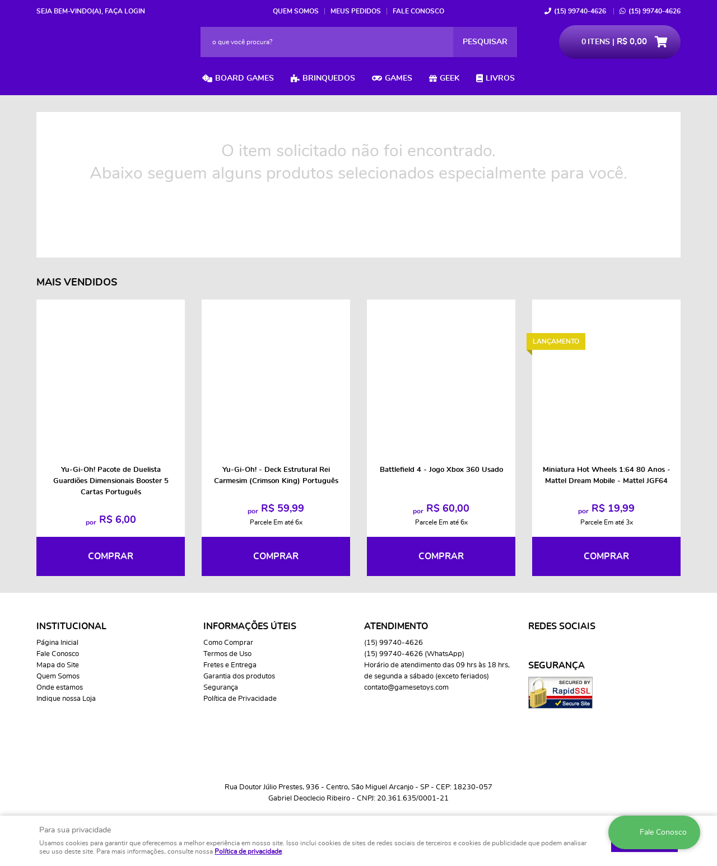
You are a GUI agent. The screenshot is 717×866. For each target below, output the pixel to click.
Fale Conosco (418, 11)
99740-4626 (580, 11)
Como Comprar (228, 643)
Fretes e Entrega (230, 665)
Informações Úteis (249, 626)
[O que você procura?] (485, 42)
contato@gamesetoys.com (406, 687)
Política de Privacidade (240, 699)
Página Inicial (57, 643)
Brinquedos (328, 78)
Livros (500, 78)
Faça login (125, 11)
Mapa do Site (57, 665)
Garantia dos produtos (239, 676)
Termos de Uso (227, 654)
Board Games (244, 78)
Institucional (71, 626)
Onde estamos (59, 687)
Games (398, 78)
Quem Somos (296, 11)
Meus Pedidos (355, 11)
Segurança (220, 687)
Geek (449, 78)
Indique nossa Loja (66, 699)
